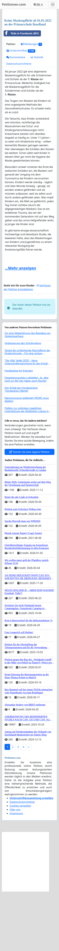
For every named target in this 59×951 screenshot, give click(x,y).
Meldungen (31, 104)
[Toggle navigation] (52, 4)
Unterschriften (20, 110)
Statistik (37, 117)
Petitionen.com (14, 4)
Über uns (15, 869)
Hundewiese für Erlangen (19, 430)
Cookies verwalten (20, 865)
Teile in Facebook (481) (21, 93)
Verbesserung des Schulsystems (23, 403)
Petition (10, 103)
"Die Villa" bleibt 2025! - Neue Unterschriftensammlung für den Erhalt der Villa (26, 423)
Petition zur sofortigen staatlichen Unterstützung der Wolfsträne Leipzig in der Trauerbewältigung (27, 471)
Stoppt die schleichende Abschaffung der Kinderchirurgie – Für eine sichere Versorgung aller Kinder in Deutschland (27, 413)
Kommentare (15, 117)
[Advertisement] (29, 44)
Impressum (16, 873)
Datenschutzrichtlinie (18, 123)
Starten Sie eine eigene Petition (29, 511)
